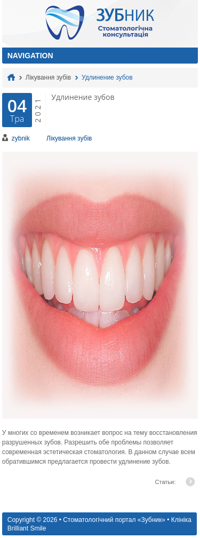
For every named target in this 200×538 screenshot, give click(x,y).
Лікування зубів (48, 77)
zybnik (21, 138)
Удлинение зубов (107, 77)
